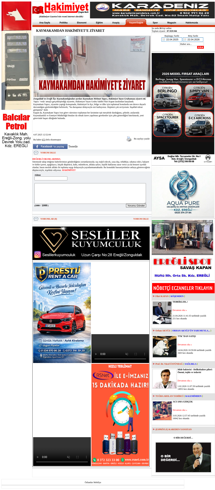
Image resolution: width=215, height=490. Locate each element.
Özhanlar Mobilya (93, 482)
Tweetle (73, 146)
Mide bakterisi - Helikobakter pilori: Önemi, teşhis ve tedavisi (195, 371)
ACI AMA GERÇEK (183, 401)
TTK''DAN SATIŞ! (187, 336)
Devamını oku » (180, 310)
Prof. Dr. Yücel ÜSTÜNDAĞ (169, 364)
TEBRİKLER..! (180, 302)
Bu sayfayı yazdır (142, 138)
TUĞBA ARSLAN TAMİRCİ (169, 396)
